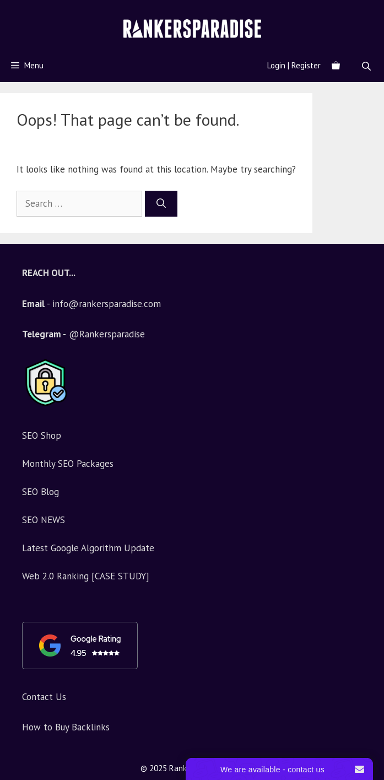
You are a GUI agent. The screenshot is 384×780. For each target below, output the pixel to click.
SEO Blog (40, 492)
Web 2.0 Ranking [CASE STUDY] (85, 576)
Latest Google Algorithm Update (88, 548)
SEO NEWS (43, 520)
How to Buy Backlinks (66, 727)
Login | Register (294, 65)
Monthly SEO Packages (67, 464)
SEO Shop (41, 435)
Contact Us (44, 697)
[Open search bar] (367, 66)
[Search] (161, 204)
